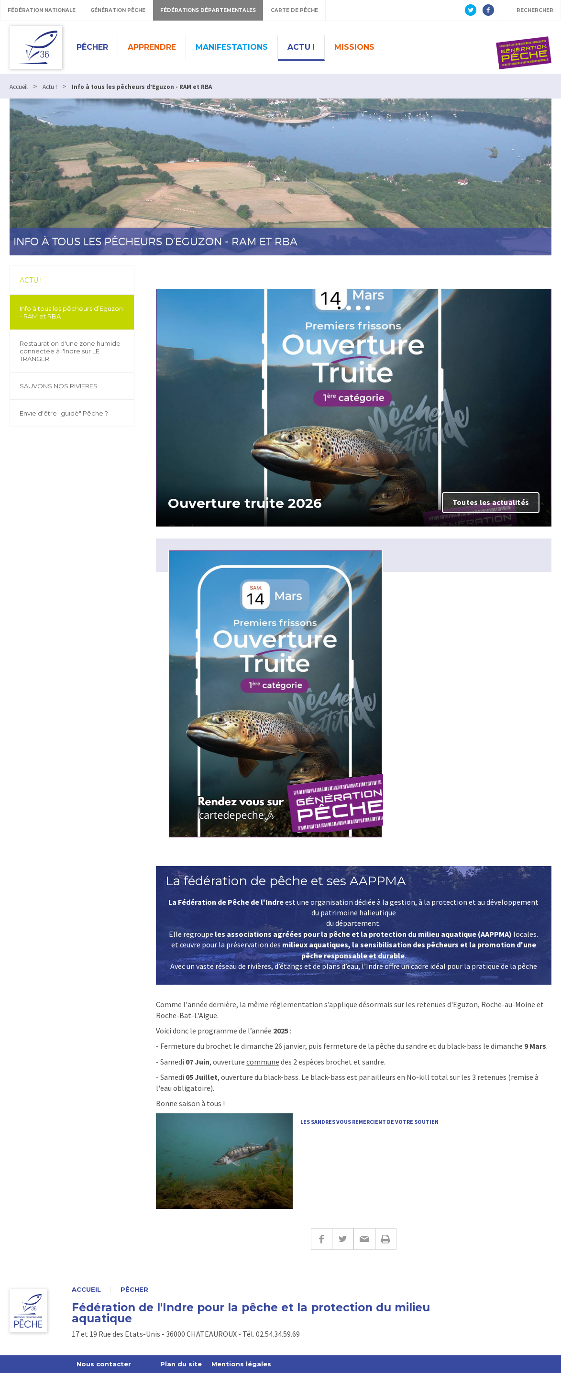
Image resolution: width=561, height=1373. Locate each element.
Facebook (321, 1239)
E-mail (364, 1239)
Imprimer (385, 1239)
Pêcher (92, 47)
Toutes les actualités (490, 502)
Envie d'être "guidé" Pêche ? (64, 413)
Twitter (342, 1239)
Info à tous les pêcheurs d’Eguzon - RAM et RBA (71, 312)
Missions (354, 47)
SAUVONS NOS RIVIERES (59, 386)
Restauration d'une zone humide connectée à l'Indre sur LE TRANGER (70, 351)
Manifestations (232, 47)
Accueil (86, 1289)
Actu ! (301, 47)
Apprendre (152, 47)
